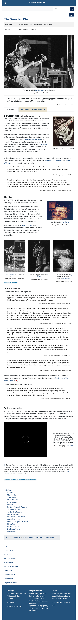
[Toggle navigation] (71, 3)
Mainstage (8, 490)
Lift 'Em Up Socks (13, 529)
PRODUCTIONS (28, 537)
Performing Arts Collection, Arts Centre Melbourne (37, 598)
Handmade (8, 579)
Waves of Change (13, 502)
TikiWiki (19, 607)
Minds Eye (11, 524)
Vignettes (8, 571)
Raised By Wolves (13, 527)
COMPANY (8, 550)
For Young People (11, 567)
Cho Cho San (12, 495)
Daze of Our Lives (13, 519)
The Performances (39, 109)
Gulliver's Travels (13, 514)
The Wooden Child (17, 19)
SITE (6, 546)
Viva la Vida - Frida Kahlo (16, 517)
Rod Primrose (39, 90)
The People (24, 109)
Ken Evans (43, 144)
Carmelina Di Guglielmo (32, 139)
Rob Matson (66, 278)
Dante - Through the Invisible (17, 522)
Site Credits (11, 602)
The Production (11, 109)
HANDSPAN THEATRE (37, 3)
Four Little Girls (12, 500)
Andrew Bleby (69, 445)
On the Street (9, 575)
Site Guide (16, 537)
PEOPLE (7, 554)
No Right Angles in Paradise (17, 507)
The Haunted (11, 497)
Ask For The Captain (14, 512)
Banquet (10, 505)
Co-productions (10, 583)
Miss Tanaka (11, 531)
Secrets (10, 492)
